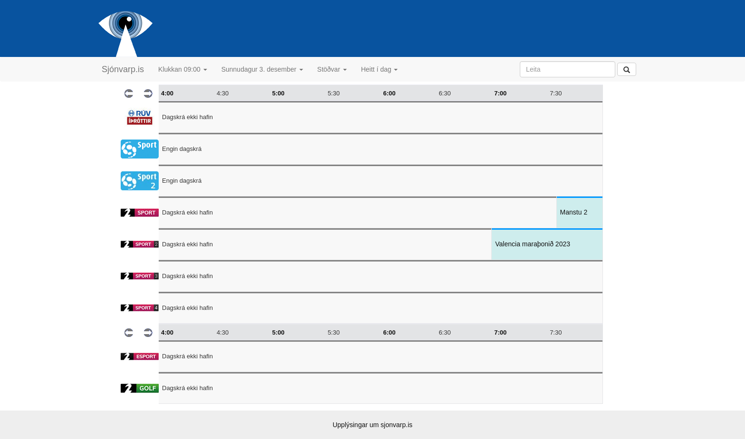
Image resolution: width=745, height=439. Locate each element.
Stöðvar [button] (332, 69)
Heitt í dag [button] (379, 69)
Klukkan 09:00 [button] (182, 69)
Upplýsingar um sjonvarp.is (372, 425)
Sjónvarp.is (123, 69)
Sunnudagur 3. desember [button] (262, 69)
